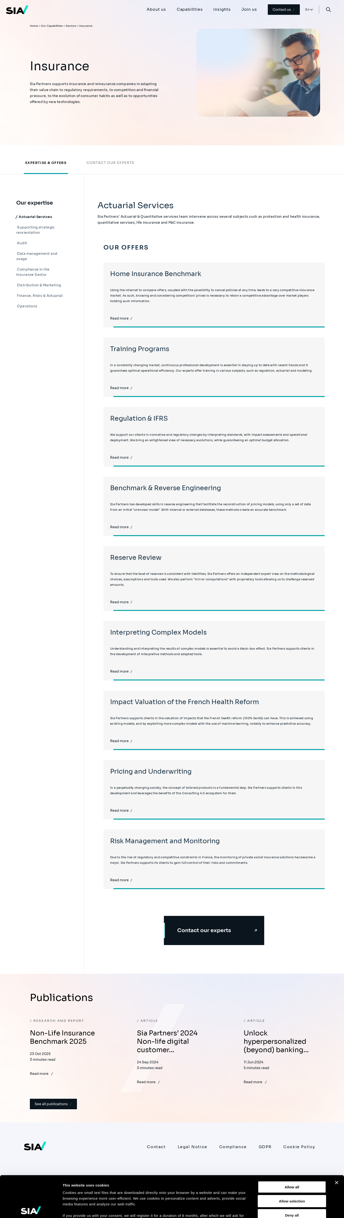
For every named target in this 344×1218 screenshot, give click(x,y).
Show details (251, 1209)
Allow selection (292, 1158)
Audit (21, 243)
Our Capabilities (52, 25)
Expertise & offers (45, 163)
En (307, 9)
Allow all (292, 1144)
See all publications (53, 1104)
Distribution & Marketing (38, 285)
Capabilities (190, 9)
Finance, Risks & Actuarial (39, 296)
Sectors (71, 25)
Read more (121, 318)
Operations (27, 306)
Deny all (292, 1172)
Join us (249, 9)
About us (156, 9)
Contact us (284, 9)
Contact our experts (110, 163)
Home (34, 25)
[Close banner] (336, 1140)
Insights (222, 9)
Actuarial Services (35, 217)
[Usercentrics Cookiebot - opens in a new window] (31, 1208)
